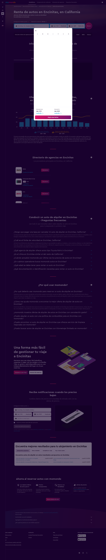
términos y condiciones (41, 429)
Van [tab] (60, 109)
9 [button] (50, 44)
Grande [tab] (50, 109)
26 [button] (35, 55)
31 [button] (28, 59)
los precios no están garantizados (53, 512)
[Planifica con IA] (3, 16)
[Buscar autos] (3, 13)
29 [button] (46, 55)
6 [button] (39, 44)
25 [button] (32, 55)
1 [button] (46, 40)
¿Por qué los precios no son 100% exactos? (56, 523)
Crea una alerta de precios (82, 489)
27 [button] (39, 55)
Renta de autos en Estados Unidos (32, 6)
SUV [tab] (55, 109)
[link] (48, 170)
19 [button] (35, 51)
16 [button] (50, 47)
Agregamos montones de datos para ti (56, 520)
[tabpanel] (55, 73)
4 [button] (70, 40)
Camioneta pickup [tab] (68, 109)
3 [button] (28, 44)
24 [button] (28, 55)
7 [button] (55, 44)
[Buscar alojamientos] (3, 10)
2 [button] (50, 40)
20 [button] (39, 51)
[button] (2, 2)
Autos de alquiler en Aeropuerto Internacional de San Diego (69, 459)
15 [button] (46, 47)
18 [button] (32, 51)
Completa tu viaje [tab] (50, 450)
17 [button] (28, 51)
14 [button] (43, 47)
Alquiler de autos (20, 6)
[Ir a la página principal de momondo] (11, 2)
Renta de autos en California (48, 6)
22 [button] (46, 51)
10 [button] (28, 47)
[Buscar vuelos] (3, 7)
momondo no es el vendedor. (56, 517)
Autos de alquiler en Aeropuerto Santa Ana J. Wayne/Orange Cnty (35, 462)
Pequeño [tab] (36, 109)
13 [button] (39, 47)
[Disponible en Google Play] (85, 535)
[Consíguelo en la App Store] (85, 539)
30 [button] (50, 55)
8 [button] (46, 44)
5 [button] (35, 44)
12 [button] (35, 47)
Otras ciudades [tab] (38, 450)
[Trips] (3, 21)
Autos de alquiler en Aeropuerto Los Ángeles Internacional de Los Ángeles (30, 459)
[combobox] (23, 21)
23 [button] (50, 51)
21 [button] (43, 51)
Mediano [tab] (43, 109)
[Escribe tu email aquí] (36, 418)
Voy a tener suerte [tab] (62, 450)
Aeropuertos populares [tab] (25, 450)
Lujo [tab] (76, 109)
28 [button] (43, 55)
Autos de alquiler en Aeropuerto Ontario (66, 462)
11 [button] (31, 47)
